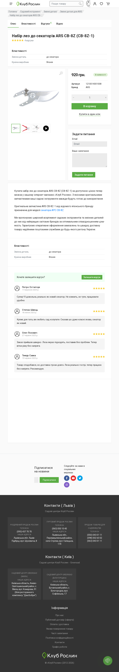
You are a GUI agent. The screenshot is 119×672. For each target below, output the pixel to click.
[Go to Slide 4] (45, 128)
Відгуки (46, 23)
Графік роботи (59, 647)
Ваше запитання (80, 151)
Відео (59, 23)
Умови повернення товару (59, 628)
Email (74, 139)
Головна (13, 11)
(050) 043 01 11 (94, 535)
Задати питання (84, 174)
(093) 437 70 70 (24, 531)
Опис (13, 23)
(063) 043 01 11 (94, 541)
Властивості (28, 23)
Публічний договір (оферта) (59, 619)
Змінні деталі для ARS (71, 11)
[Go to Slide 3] (35, 128)
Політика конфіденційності (59, 637)
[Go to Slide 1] (15, 128)
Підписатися (49, 480)
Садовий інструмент (30, 11)
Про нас (59, 615)
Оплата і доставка (59, 624)
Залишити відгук (92, 277)
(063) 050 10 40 (59, 528)
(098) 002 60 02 (94, 538)
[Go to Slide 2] (25, 128)
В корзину (89, 106)
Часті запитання (59, 633)
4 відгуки (29, 40)
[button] (36, 97)
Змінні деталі (50, 11)
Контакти (59, 642)
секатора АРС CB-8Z (52, 210)
